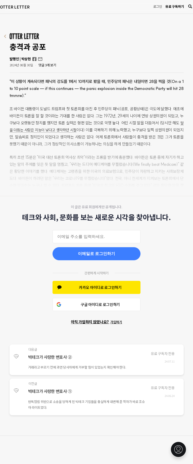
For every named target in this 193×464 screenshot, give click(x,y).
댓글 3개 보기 (47, 65)
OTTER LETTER (14, 7)
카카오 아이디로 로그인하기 (100, 287)
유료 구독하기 (174, 6)
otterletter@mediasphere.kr (40, 59)
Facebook (34, 59)
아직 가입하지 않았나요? (96, 321)
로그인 (157, 6)
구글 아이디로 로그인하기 (100, 304)
